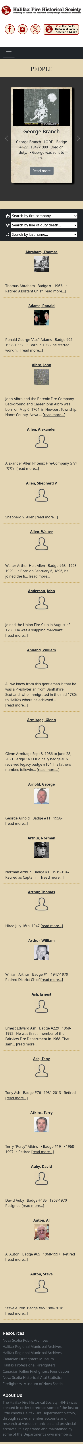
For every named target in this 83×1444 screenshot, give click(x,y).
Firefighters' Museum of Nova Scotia (33, 1383)
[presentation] (6, 139)
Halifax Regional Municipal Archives (32, 1346)
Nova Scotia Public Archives (25, 1340)
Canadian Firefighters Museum (28, 1358)
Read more (42, 170)
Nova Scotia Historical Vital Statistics (32, 1377)
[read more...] (55, 291)
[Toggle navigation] (9, 53)
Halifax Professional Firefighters (29, 1365)
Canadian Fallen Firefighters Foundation (36, 1371)
